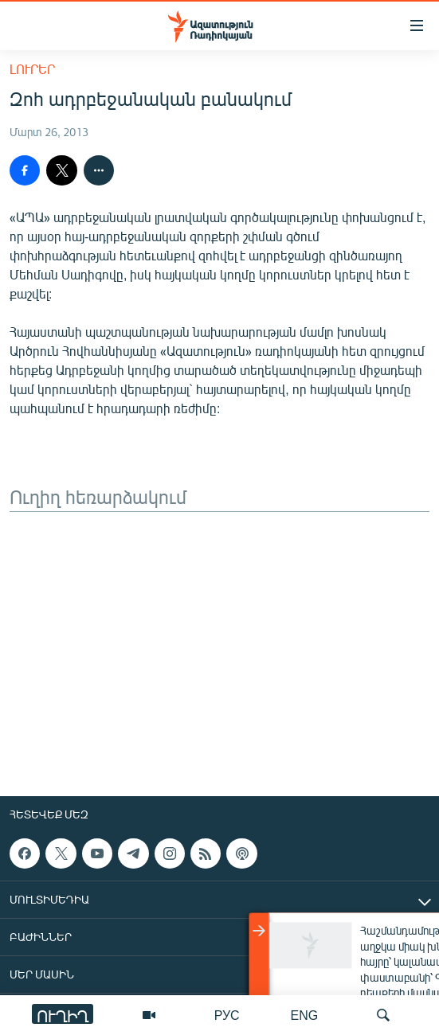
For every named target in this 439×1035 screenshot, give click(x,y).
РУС (227, 1014)
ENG (305, 1014)
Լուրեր (32, 68)
